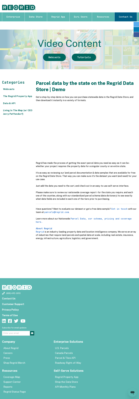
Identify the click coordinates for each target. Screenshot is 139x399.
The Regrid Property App (17, 96)
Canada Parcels (64, 353)
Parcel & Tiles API (65, 357)
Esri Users (81, 16)
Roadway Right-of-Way (68, 362)
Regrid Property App (66, 377)
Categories (13, 82)
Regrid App (58, 16)
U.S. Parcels (62, 348)
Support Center (12, 381)
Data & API (9, 103)
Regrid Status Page (14, 391)
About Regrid (10, 348)
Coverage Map (11, 377)
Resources (103, 16)
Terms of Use (10, 315)
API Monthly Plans (65, 386)
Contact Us (125, 16)
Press (6, 357)
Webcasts (54, 57)
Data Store (36, 16)
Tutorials (84, 57)
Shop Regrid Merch (14, 362)
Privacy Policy (10, 309)
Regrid (40, 231)
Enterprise (13, 16)
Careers (7, 353)
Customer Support (13, 304)
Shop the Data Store (66, 381)
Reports (7, 386)
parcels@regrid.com (56, 212)
